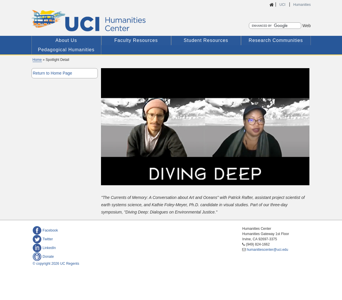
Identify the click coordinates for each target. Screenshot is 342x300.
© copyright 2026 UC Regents (56, 264)
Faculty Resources (136, 40)
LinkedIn (44, 248)
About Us (66, 40)
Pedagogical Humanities (66, 49)
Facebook (45, 230)
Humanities (302, 5)
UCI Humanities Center (119, 20)
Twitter (43, 239)
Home (37, 60)
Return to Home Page (52, 73)
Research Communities (276, 40)
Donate (43, 257)
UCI (282, 5)
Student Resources (206, 40)
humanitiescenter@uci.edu (267, 250)
